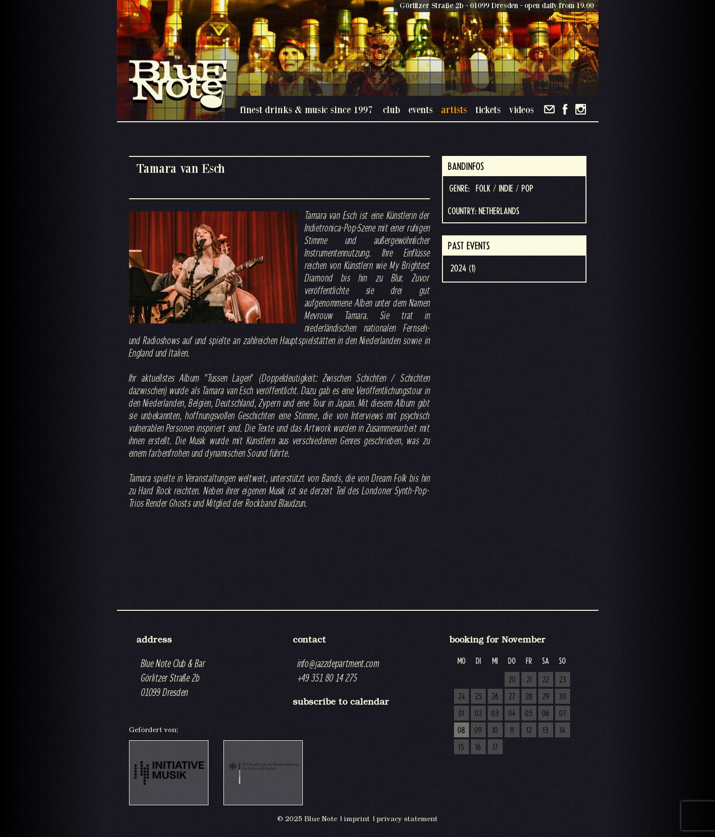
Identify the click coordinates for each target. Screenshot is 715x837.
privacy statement (407, 819)
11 (512, 730)
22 (545, 680)
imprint (357, 819)
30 (562, 697)
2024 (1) (463, 268)
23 (562, 680)
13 (545, 730)
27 (511, 697)
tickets (488, 109)
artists (454, 109)
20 (512, 680)
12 (529, 730)
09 (478, 730)
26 (495, 697)
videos (521, 109)
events (420, 109)
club (391, 109)
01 (461, 713)
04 (512, 713)
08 (461, 730)
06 (545, 713)
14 (562, 730)
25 (478, 697)
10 (495, 730)
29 (545, 697)
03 (495, 713)
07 (562, 713)
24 (461, 697)
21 (529, 680)
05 (529, 713)
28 (529, 697)
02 (478, 713)
